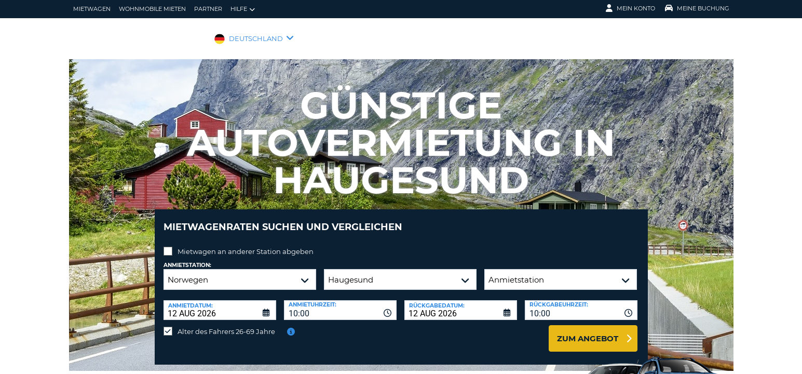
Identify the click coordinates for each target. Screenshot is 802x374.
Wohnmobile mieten (152, 8)
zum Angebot (587, 331)
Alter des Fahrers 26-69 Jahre (226, 323)
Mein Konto (630, 8)
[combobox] (340, 302)
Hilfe (242, 9)
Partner (208, 8)
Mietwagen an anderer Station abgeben (246, 243)
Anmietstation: (187, 257)
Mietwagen (92, 8)
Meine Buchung (697, 8)
